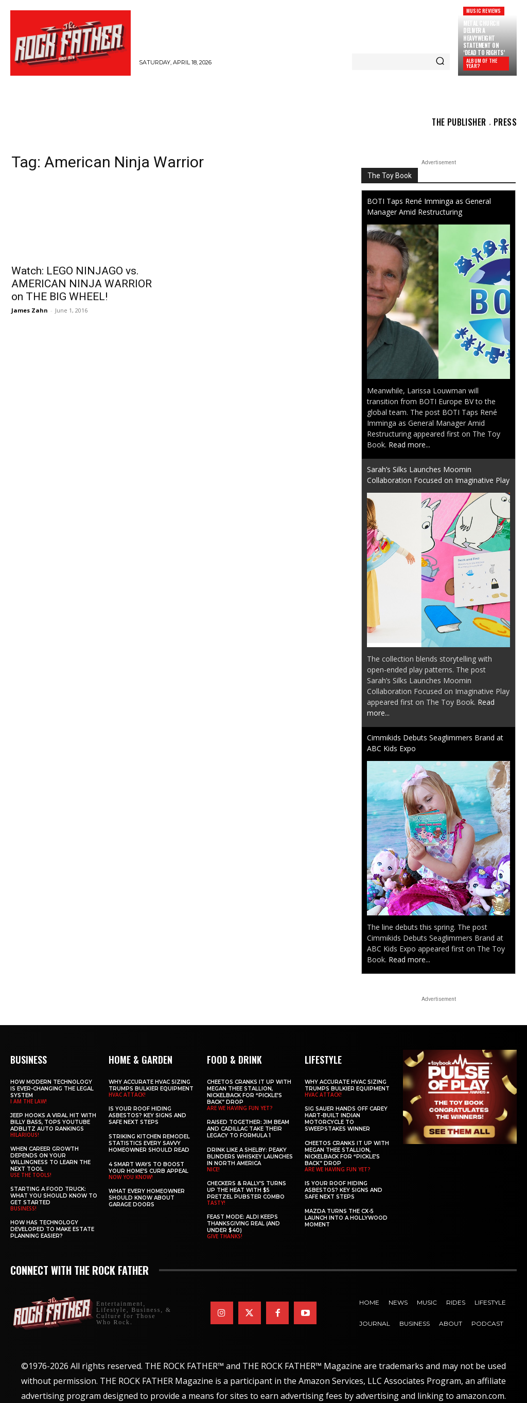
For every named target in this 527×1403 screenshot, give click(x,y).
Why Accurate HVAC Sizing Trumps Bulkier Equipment (151, 1085)
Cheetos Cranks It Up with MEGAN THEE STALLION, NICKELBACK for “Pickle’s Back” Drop (249, 1092)
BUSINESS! (23, 1208)
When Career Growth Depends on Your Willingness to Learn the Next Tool (50, 1159)
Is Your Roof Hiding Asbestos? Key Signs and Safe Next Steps (147, 1115)
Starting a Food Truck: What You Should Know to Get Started (53, 1196)
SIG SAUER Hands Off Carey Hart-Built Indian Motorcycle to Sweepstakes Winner (346, 1118)
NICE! (213, 1169)
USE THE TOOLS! (30, 1174)
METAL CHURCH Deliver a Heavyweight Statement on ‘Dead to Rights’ (483, 38)
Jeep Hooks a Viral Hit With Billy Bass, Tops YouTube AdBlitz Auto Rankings (53, 1122)
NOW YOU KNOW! (131, 1177)
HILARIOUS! (24, 1134)
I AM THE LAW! (28, 1101)
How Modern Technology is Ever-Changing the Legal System (52, 1089)
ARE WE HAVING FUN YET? (240, 1108)
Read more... (409, 444)
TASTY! (216, 1202)
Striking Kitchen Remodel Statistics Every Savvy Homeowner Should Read (149, 1143)
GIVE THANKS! (224, 1236)
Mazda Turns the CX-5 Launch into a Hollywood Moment (346, 1218)
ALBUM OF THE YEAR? (481, 63)
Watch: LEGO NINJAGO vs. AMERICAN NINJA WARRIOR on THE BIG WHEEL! (81, 284)
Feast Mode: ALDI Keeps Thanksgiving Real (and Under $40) (243, 1224)
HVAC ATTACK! (127, 1094)
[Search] (440, 62)
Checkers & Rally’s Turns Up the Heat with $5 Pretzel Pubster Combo (246, 1190)
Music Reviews (483, 10)
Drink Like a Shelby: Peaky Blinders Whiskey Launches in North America (250, 1157)
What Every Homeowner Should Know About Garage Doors (147, 1198)
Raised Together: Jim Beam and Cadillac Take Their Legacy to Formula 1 (248, 1129)
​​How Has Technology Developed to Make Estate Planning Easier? (52, 1229)
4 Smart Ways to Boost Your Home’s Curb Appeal (148, 1167)
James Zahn (29, 310)
